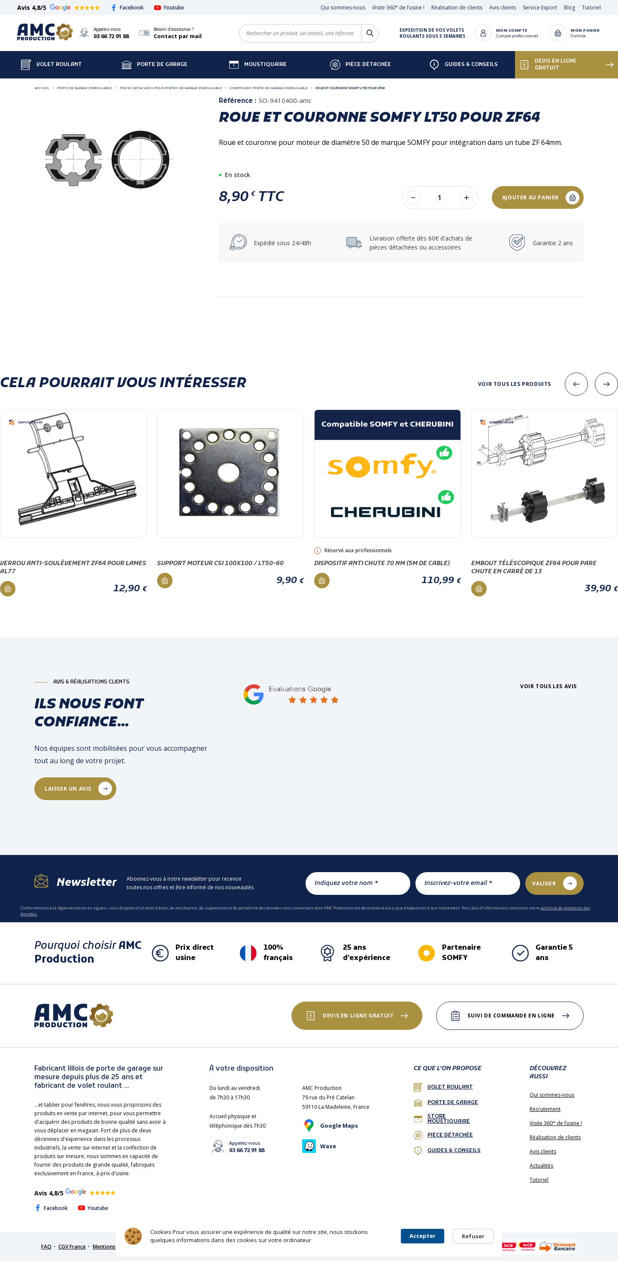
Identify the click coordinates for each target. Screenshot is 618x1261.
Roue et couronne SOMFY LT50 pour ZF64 (350, 87)
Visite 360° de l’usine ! (398, 7)
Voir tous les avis (548, 686)
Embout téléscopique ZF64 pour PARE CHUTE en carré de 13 (534, 568)
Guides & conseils (447, 1151)
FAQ (46, 1246)
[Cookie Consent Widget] (309, 1236)
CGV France (72, 1246)
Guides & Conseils (463, 65)
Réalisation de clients (456, 7)
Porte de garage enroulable (84, 87)
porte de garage (446, 1102)
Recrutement (545, 1109)
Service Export (540, 7)
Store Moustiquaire (442, 1119)
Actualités (541, 1165)
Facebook (127, 7)
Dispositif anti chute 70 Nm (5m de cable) (382, 564)
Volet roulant (443, 1087)
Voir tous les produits (514, 384)
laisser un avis (68, 788)
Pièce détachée (360, 65)
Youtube (169, 7)
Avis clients (502, 7)
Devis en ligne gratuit (547, 65)
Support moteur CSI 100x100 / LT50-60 (220, 564)
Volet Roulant (51, 65)
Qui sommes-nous (343, 7)
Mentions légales (113, 1246)
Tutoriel (591, 7)
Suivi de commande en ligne (511, 1015)
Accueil (41, 87)
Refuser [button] (473, 1236)
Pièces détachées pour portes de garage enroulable (171, 87)
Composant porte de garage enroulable (269, 87)
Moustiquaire (258, 65)
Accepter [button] (422, 1236)
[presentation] (576, 384)
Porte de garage (154, 65)
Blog (569, 7)
